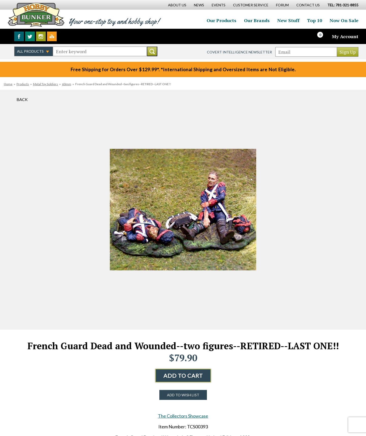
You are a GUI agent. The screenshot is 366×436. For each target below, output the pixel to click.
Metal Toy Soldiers (45, 84)
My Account (345, 36)
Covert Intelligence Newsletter (239, 52)
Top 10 (314, 20)
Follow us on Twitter (30, 36)
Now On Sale (344, 20)
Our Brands (257, 20)
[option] (183, 210)
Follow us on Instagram (41, 36)
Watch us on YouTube (52, 36)
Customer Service (250, 5)
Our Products (221, 20)
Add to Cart (183, 375)
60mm (66, 84)
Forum (282, 5)
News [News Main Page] (199, 5)
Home (8, 84)
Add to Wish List (183, 395)
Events (218, 5)
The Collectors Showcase (183, 416)
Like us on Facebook (19, 36)
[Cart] (323, 36)
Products (23, 84)
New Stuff (288, 20)
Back (22, 99)
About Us (177, 5)
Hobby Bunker (36, 14)
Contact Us (308, 5)
